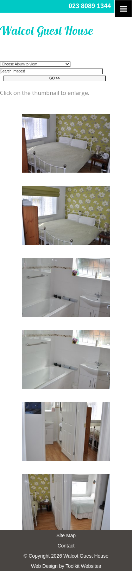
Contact (65, 545)
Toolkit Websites (83, 566)
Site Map (66, 535)
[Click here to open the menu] (123, 9)
